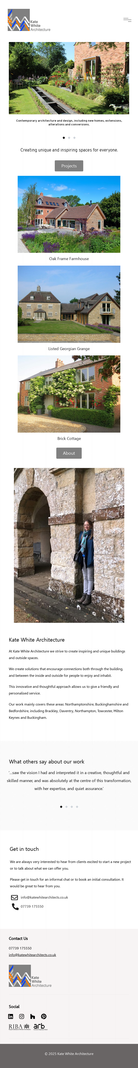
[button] (64, 138)
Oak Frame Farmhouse (69, 258)
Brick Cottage (69, 438)
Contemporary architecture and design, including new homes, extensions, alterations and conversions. (69, 123)
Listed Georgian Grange (69, 348)
